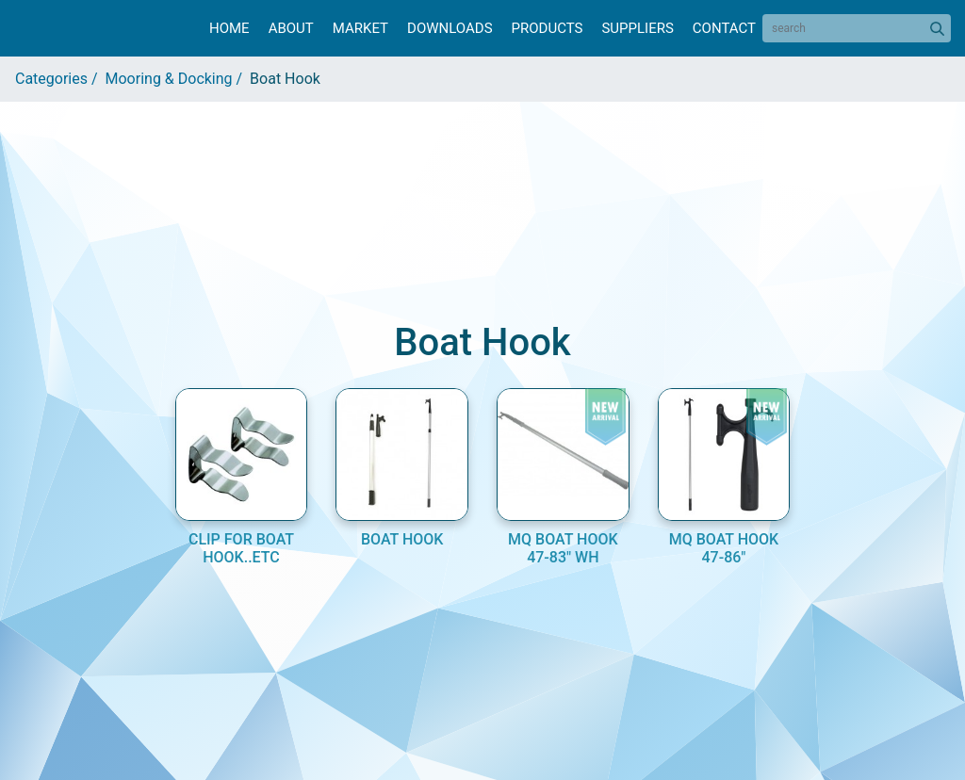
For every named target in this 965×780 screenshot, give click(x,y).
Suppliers (637, 28)
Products (547, 28)
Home (229, 28)
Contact (724, 28)
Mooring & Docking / (178, 79)
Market (360, 28)
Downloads (449, 28)
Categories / (60, 79)
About (291, 28)
